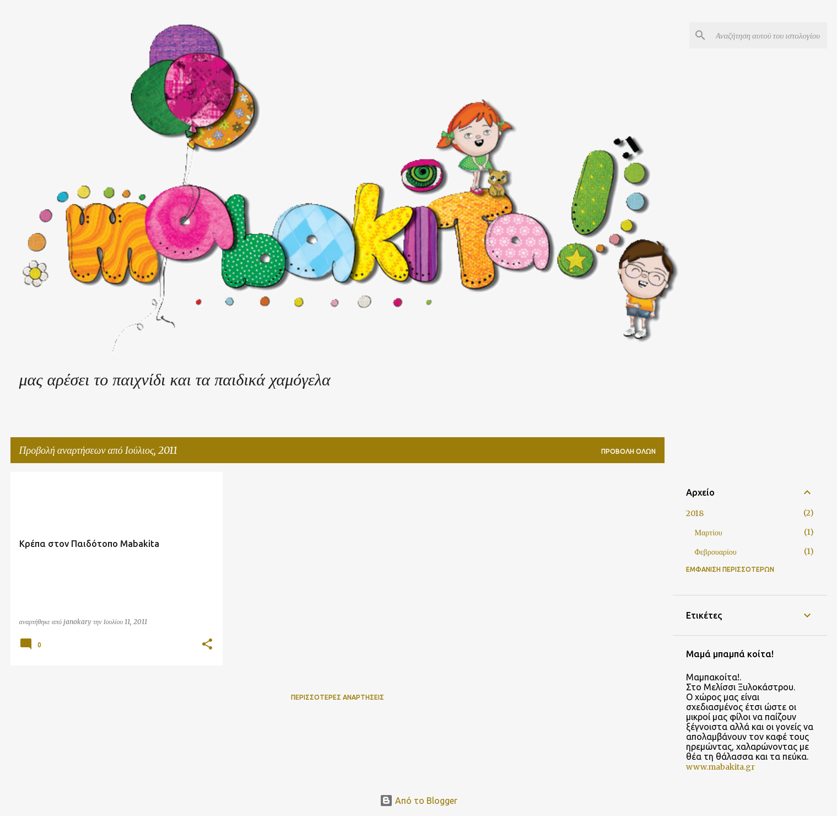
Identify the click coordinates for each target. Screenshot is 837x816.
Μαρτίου (708, 533)
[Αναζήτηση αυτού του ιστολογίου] (769, 35)
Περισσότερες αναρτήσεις (337, 697)
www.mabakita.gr (720, 767)
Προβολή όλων (628, 451)
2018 (695, 513)
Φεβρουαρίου (716, 552)
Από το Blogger (418, 801)
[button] (207, 644)
